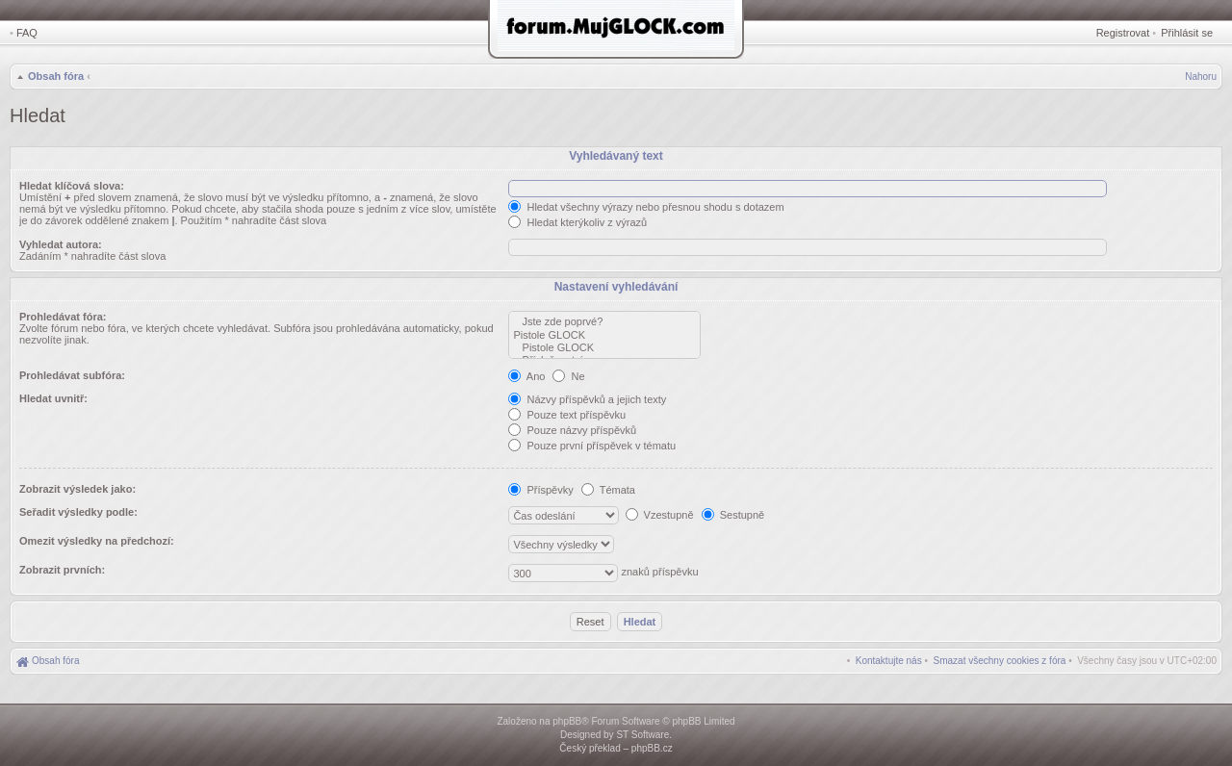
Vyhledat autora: (60, 244)
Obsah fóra (56, 76)
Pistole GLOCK (604, 335)
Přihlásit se (1187, 32)
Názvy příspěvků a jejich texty (587, 399)
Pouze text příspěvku (567, 415)
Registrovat (1123, 32)
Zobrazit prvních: (62, 569)
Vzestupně (660, 515)
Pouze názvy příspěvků (572, 430)
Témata (608, 490)
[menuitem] (1000, 660)
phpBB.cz (652, 748)
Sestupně (733, 515)
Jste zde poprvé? (604, 322)
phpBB (566, 721)
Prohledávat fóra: (62, 316)
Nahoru (1201, 76)
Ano (526, 376)
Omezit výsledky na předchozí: (96, 541)
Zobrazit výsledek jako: (77, 489)
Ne (568, 376)
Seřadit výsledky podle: (78, 512)
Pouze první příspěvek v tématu (592, 445)
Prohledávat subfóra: (72, 375)
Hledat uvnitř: (53, 398)
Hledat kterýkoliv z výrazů (577, 222)
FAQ (27, 32)
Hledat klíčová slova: (71, 186)
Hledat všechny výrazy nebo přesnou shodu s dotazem (645, 207)
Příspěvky (540, 490)
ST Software (642, 734)
